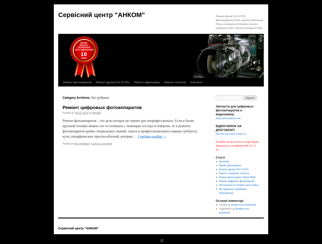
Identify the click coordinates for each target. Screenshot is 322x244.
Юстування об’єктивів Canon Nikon (239, 185)
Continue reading (152, 136)
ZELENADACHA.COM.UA (231, 133)
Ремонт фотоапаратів (77, 82)
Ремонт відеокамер (147, 82)
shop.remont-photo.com (228, 118)
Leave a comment (101, 143)
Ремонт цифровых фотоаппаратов (102, 107)
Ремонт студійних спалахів (234, 173)
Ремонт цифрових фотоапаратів (236, 181)
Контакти (196, 82)
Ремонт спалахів (175, 82)
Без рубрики (81, 143)
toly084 (97, 112)
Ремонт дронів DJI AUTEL (113, 82)
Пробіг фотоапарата (230, 165)
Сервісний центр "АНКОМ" (101, 14)
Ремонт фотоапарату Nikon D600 (237, 177)
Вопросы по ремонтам (243, 204)
